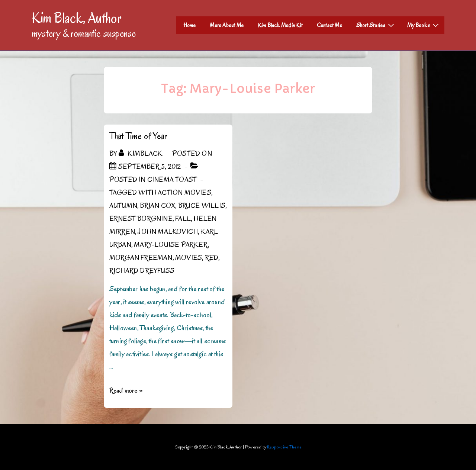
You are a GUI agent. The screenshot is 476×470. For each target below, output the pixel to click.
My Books (424, 25)
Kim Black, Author (77, 18)
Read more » (126, 390)
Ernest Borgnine (141, 218)
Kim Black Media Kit (280, 25)
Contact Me (329, 25)
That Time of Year (138, 136)
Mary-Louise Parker (171, 245)
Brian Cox (157, 205)
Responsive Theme (284, 447)
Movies (188, 258)
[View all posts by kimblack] (141, 153)
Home (189, 25)
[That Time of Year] (149, 166)
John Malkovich (168, 231)
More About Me (227, 25)
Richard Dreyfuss (141, 271)
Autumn (123, 205)
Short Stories (376, 25)
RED (212, 258)
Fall (183, 218)
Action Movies (184, 192)
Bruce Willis (201, 205)
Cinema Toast (172, 179)
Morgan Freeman (141, 258)
